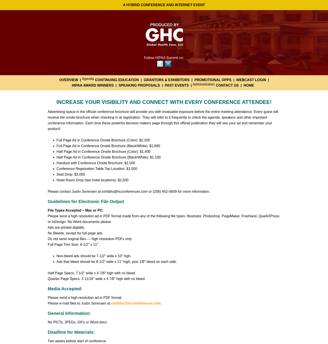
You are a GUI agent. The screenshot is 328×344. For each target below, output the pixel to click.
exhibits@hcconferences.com (136, 303)
